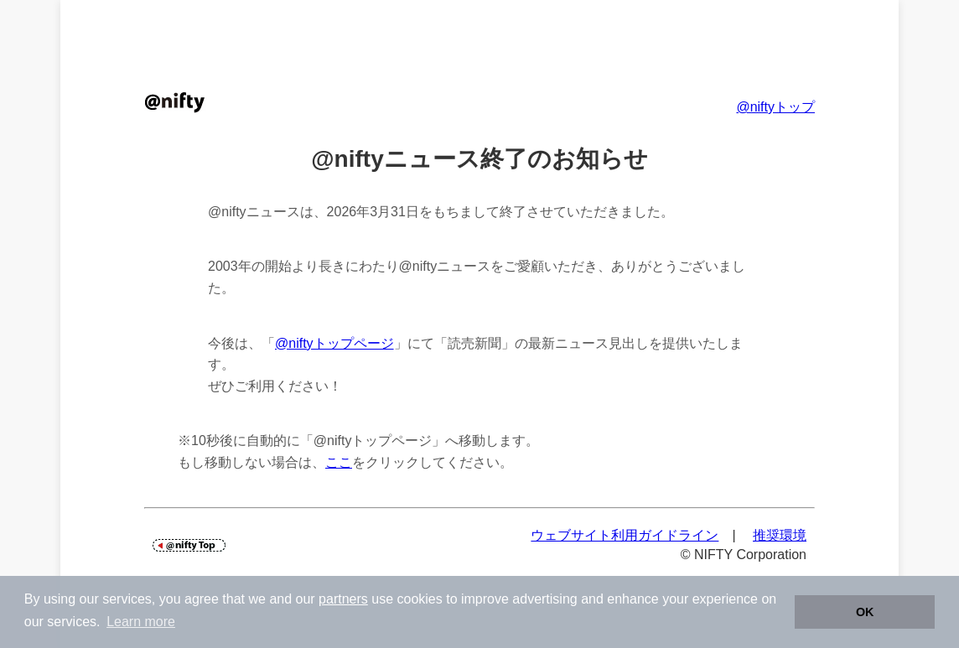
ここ (338, 462)
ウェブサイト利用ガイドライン (624, 535)
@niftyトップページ (334, 343)
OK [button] (865, 612)
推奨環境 (779, 535)
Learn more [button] (140, 621)
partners (343, 599)
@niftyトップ (775, 107)
